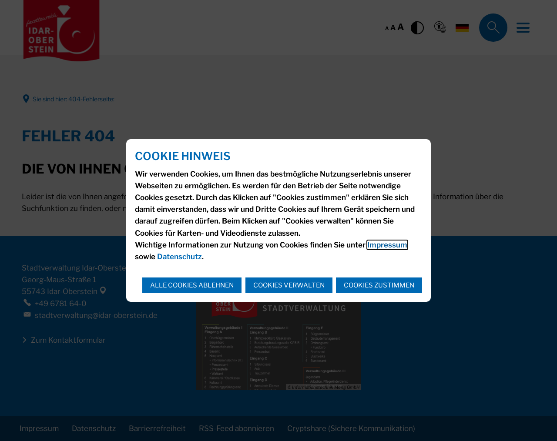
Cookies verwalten (289, 285)
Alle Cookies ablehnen (192, 285)
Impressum (387, 245)
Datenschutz (179, 256)
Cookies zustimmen (379, 285)
